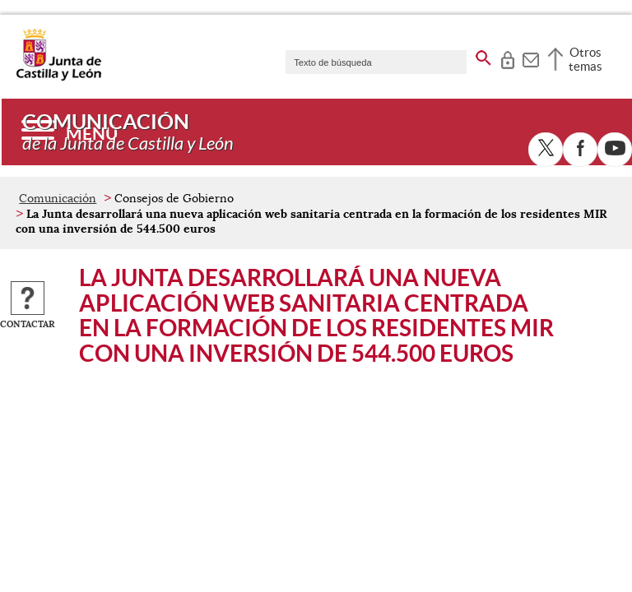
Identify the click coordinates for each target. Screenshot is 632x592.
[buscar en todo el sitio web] (483, 55)
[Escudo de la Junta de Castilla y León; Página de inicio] (58, 77)
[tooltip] (507, 57)
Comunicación (57, 198)
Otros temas (585, 59)
